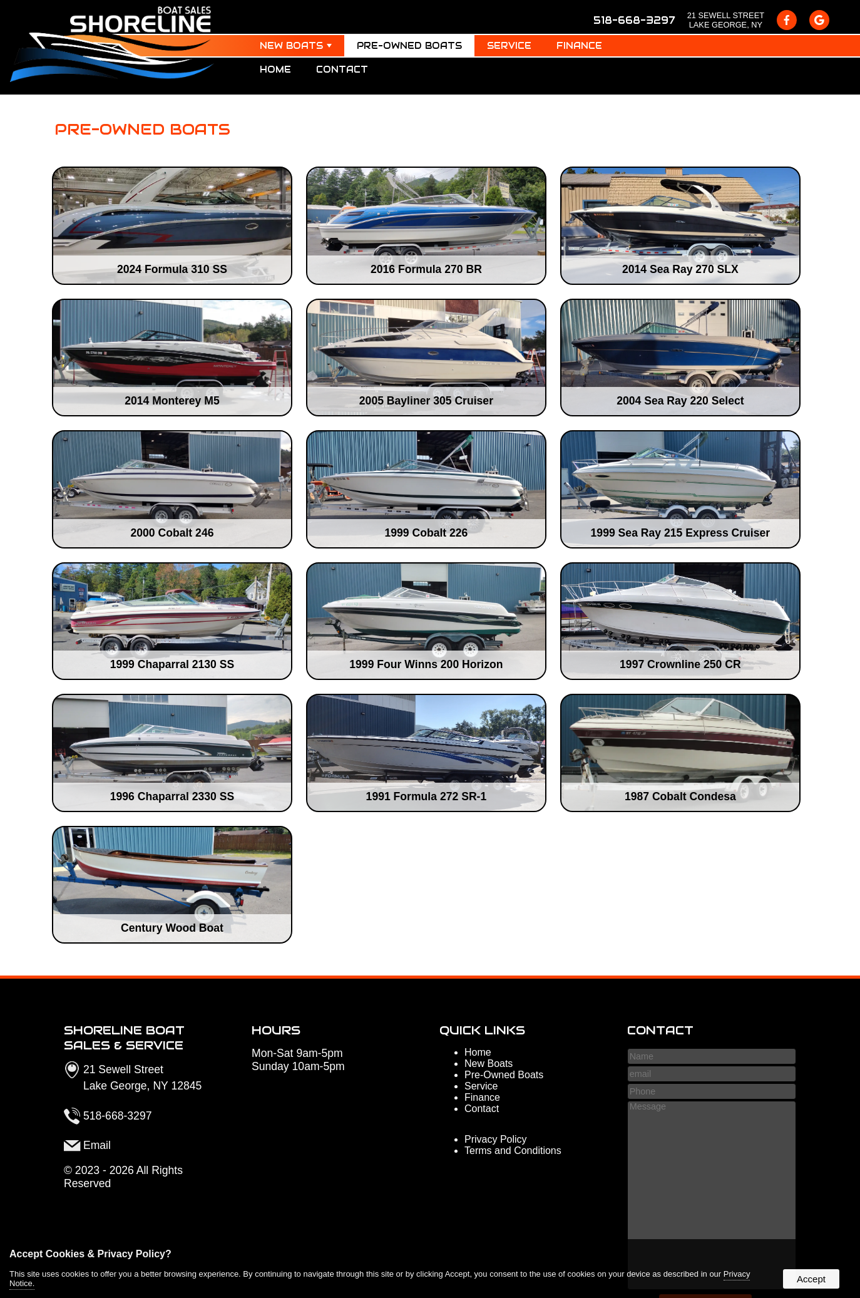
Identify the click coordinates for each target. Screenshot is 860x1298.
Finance (579, 45)
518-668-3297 (634, 20)
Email (97, 1145)
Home (275, 69)
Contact (342, 69)
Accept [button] (811, 1279)
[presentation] (787, 20)
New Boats (296, 45)
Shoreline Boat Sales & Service (124, 1037)
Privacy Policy (495, 1139)
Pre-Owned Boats (409, 45)
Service (509, 45)
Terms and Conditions (512, 1150)
